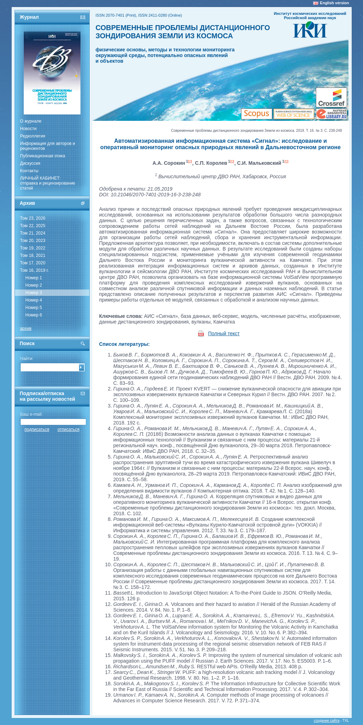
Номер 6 (34, 315)
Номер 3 (34, 292)
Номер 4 (34, 300)
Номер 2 (34, 285)
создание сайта (326, 721)
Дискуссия (30, 163)
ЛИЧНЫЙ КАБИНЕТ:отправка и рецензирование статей (48, 183)
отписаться (68, 429)
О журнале (30, 121)
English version (334, 3)
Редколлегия (32, 136)
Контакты (29, 170)
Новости (28, 128)
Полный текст (224, 333)
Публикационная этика (42, 155)
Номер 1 (34, 277)
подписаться (36, 429)
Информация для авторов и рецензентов (47, 146)
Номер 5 (34, 307)
